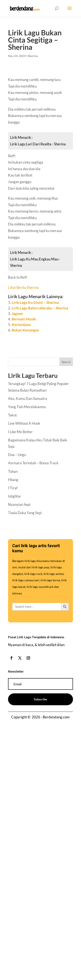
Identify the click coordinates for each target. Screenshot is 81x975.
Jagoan (17, 313)
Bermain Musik (24, 319)
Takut (12, 415)
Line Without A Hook (24, 423)
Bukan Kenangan (25, 330)
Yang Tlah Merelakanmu (27, 407)
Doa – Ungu (17, 454)
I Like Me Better (20, 432)
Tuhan (13, 471)
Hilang (13, 479)
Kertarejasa (21, 324)
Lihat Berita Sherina (23, 287)
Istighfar (14, 496)
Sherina (33, 56)
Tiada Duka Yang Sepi (25, 512)
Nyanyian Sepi (19, 504)
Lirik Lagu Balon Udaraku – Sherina (40, 308)
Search (66, 362)
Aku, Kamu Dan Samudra (27, 398)
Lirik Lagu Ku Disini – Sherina (35, 302)
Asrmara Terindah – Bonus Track (33, 463)
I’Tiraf (13, 488)
